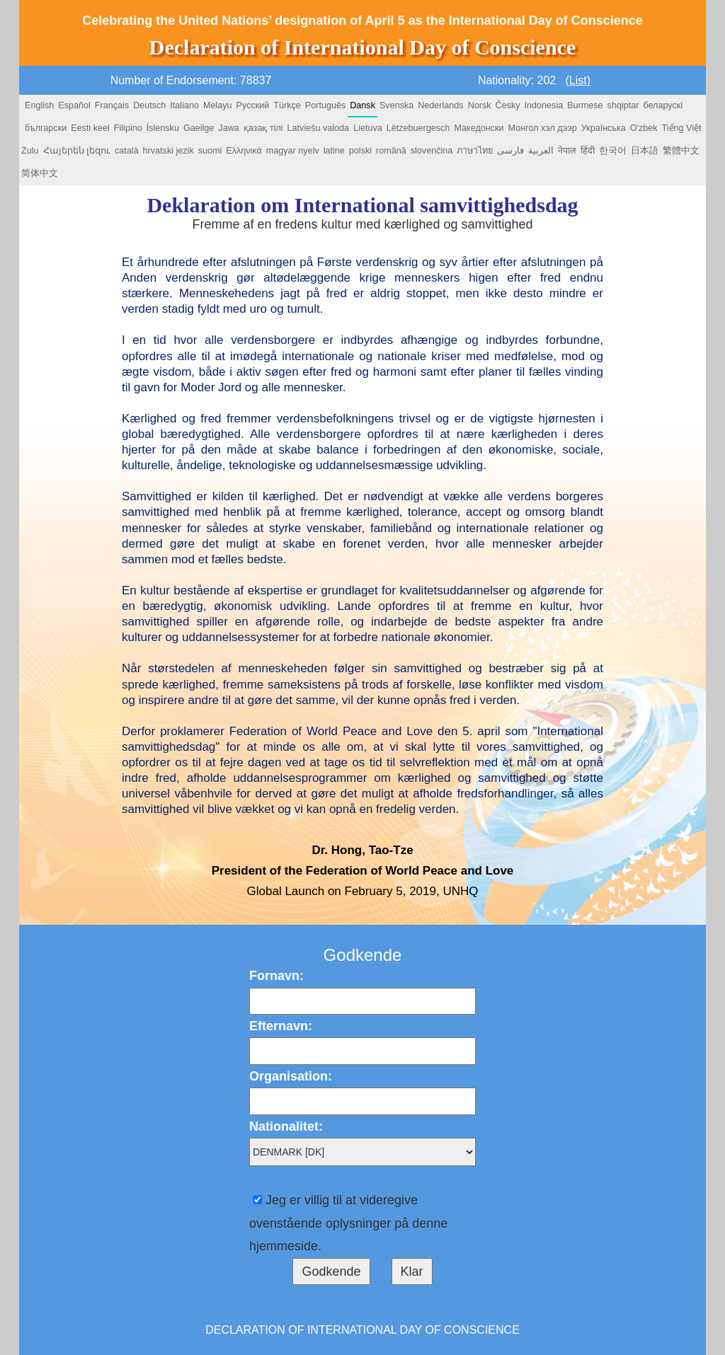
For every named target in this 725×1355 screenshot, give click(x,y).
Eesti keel (90, 128)
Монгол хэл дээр (542, 128)
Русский (253, 105)
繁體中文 (681, 151)
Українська (603, 128)
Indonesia (544, 105)
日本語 (644, 151)
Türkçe (287, 105)
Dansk (362, 105)
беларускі (663, 105)
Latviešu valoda (318, 128)
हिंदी (588, 151)
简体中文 (39, 173)
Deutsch (149, 105)
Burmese (585, 105)
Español (74, 105)
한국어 (613, 151)
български (46, 128)
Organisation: (290, 1076)
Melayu (217, 105)
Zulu (30, 151)
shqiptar (623, 105)
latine (334, 151)
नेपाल (567, 151)
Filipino (128, 128)
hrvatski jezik (168, 151)
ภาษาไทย (475, 151)
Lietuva (367, 128)
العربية (541, 151)
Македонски (478, 128)
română (391, 151)
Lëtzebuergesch (418, 128)
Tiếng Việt (682, 128)
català (127, 151)
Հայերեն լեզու (77, 151)
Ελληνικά (244, 151)
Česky (508, 105)
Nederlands (440, 105)
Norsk (479, 105)
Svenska (396, 105)
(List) (578, 80)
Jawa (228, 128)
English (39, 105)
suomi (210, 151)
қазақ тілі (263, 128)
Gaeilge (198, 128)
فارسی (510, 151)
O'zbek (644, 128)
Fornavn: (276, 976)
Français (112, 105)
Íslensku (163, 128)
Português (325, 105)
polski (360, 151)
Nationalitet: (286, 1126)
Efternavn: (280, 1026)
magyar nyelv (292, 151)
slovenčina (432, 151)
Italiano (184, 105)
